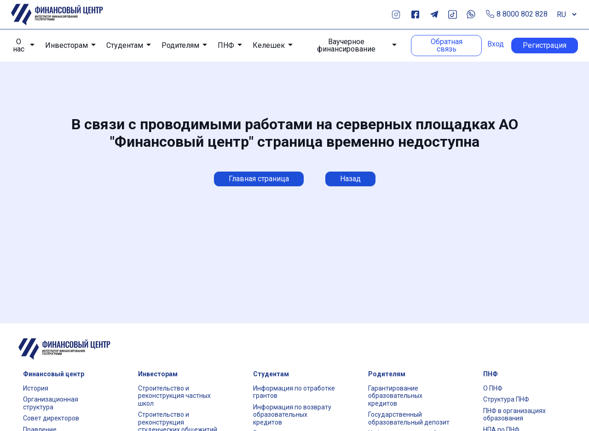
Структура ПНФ (506, 399)
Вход (495, 44)
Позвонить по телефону (490, 14)
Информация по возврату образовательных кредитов (292, 414)
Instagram (396, 14)
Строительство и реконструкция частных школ (174, 396)
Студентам (124, 45)
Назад (350, 178)
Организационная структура (50, 403)
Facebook (415, 14)
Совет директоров (51, 418)
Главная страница (259, 178)
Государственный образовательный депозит (409, 418)
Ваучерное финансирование (346, 45)
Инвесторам (66, 45)
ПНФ (226, 45)
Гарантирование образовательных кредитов (395, 396)
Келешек (269, 45)
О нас (18, 45)
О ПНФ (492, 388)
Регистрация (544, 45)
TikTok (452, 14)
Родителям (180, 45)
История (35, 388)
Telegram (434, 14)
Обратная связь (446, 45)
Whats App (471, 14)
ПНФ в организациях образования (514, 414)
